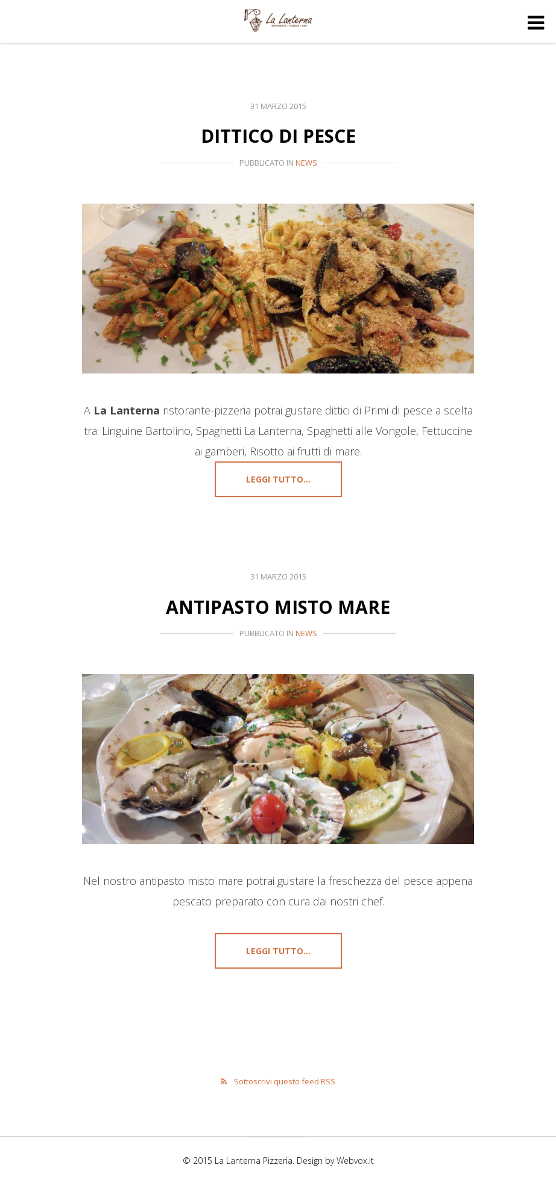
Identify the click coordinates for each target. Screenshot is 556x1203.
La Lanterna (278, 23)
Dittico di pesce (278, 135)
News (306, 162)
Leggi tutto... (278, 479)
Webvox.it (355, 1166)
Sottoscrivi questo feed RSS (284, 1086)
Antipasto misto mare (278, 606)
